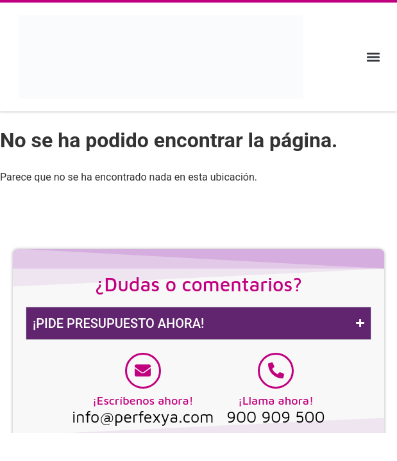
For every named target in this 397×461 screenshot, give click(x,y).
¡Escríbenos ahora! (143, 400)
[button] (373, 56)
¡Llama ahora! (276, 400)
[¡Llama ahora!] (276, 371)
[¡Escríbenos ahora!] (143, 371)
